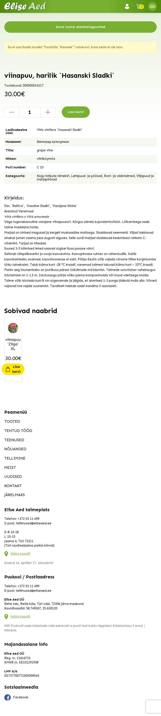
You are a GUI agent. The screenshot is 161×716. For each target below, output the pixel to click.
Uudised (13, 476)
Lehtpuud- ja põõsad (86, 176)
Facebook (16, 697)
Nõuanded (15, 449)
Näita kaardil (20, 554)
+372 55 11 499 (28, 519)
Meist (10, 467)
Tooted (12, 421)
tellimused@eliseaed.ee (33, 523)
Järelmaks (14, 494)
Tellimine (14, 458)
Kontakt (13, 485)
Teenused (14, 440)
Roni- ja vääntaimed (119, 176)
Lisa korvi (76, 112)
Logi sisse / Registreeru (128, 6)
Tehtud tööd (18, 430)
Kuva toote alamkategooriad (80, 27)
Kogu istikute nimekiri (53, 176)
